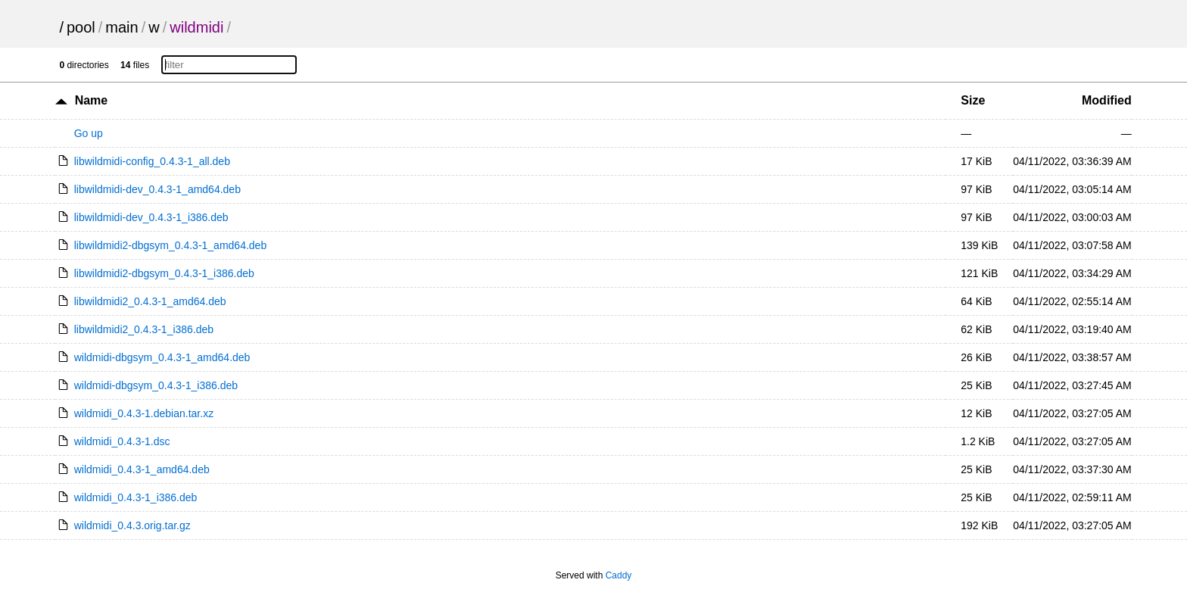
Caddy (619, 575)
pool (81, 27)
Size (973, 100)
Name (91, 100)
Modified (1107, 100)
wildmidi (196, 27)
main (121, 27)
